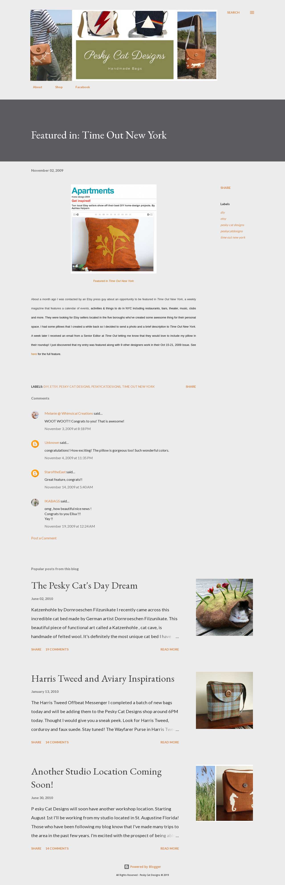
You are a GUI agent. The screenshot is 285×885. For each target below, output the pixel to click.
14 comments (57, 742)
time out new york (232, 237)
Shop (56, 87)
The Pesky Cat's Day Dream (84, 585)
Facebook (80, 87)
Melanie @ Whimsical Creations (69, 413)
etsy (223, 218)
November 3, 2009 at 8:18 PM (68, 428)
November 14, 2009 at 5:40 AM (69, 487)
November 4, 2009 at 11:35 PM (69, 458)
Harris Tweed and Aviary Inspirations (102, 678)
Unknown (52, 442)
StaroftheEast (55, 472)
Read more (170, 649)
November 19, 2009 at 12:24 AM (70, 526)
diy (222, 212)
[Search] (233, 12)
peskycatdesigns (231, 231)
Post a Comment (44, 538)
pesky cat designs (232, 225)
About (35, 87)
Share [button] (225, 188)
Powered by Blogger (142, 867)
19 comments (57, 649)
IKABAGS (52, 501)
